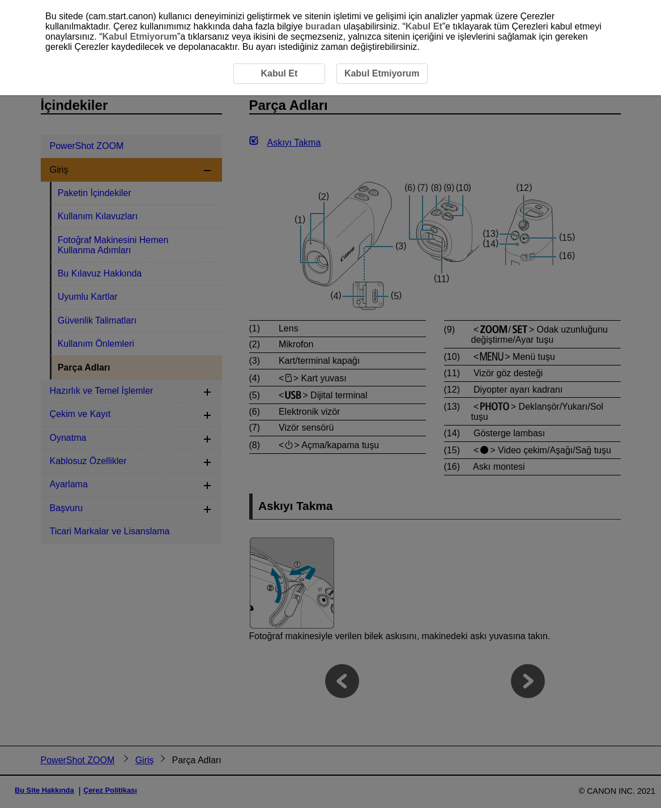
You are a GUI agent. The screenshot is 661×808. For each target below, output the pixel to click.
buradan (323, 26)
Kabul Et (424, 26)
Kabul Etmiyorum (139, 36)
